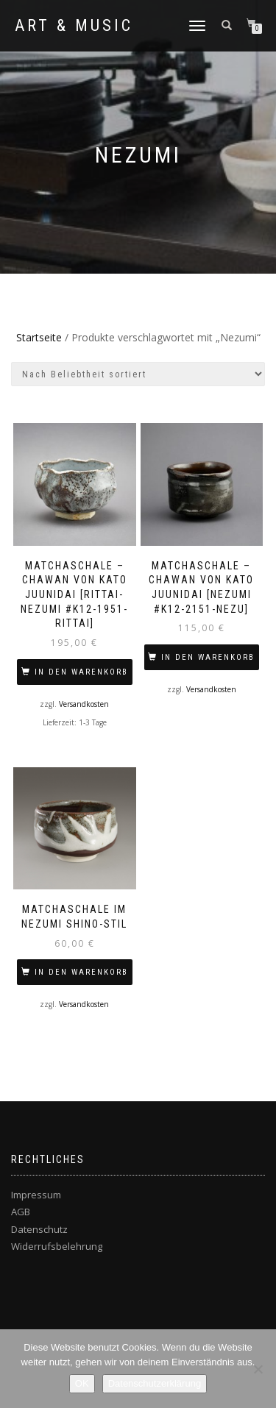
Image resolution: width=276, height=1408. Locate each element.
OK (82, 1383)
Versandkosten (84, 704)
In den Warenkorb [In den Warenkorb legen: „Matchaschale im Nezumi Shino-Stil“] (81, 972)
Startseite (39, 337)
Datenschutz (39, 1229)
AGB (20, 1211)
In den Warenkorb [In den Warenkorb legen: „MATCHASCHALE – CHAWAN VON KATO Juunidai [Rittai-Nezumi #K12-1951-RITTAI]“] (81, 672)
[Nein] (257, 1369)
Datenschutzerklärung (154, 1383)
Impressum (36, 1194)
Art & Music (74, 26)
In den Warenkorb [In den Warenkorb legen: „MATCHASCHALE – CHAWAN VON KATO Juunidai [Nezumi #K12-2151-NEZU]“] (208, 657)
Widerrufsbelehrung (56, 1246)
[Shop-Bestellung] (138, 374)
